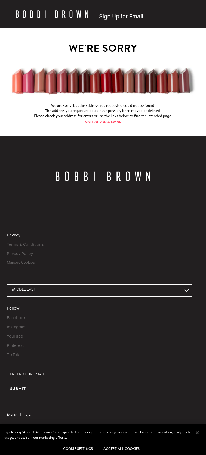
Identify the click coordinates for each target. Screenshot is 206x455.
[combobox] (99, 290)
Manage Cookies (21, 262)
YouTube (15, 336)
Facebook (16, 317)
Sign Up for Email (121, 16)
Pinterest (15, 345)
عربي (28, 414)
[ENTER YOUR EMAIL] (99, 374)
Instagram (16, 326)
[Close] (197, 435)
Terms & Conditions (25, 244)
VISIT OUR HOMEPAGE (103, 122)
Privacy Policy (20, 253)
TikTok (13, 354)
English (12, 414)
